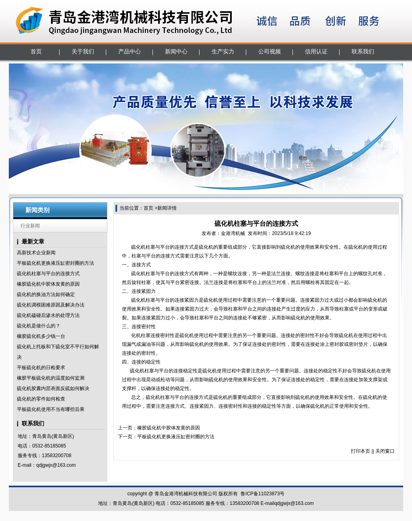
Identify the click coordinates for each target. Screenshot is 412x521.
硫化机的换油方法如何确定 (46, 294)
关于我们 (83, 51)
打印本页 (360, 451)
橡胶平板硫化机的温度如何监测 (50, 378)
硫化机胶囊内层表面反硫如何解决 (53, 388)
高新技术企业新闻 (36, 252)
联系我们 (363, 51)
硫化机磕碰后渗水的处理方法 (48, 315)
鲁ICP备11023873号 (262, 493)
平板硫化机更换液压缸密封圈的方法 (55, 263)
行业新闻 (30, 226)
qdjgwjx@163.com (56, 465)
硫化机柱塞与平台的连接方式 (48, 273)
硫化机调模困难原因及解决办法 (50, 305)
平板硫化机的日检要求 (41, 367)
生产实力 (223, 51)
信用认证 (316, 51)
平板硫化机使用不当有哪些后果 (50, 409)
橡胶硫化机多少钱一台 (41, 336)
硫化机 (138, 247)
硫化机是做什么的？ (38, 326)
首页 (36, 51)
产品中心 (129, 51)
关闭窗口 (385, 451)
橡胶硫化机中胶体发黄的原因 (48, 284)
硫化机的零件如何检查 (41, 399)
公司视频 (269, 51)
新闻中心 (176, 51)
